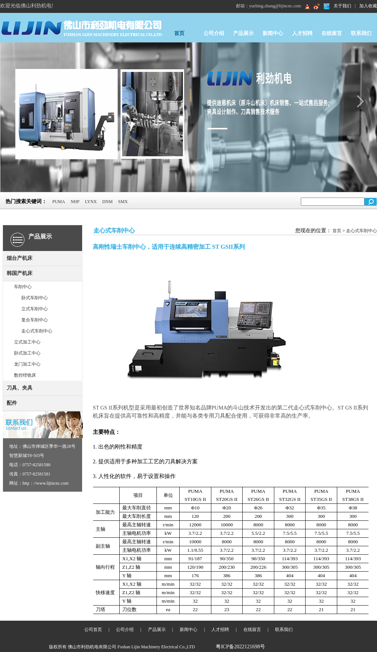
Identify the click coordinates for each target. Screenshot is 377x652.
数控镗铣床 (25, 375)
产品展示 (243, 33)
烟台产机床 (19, 258)
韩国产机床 (19, 273)
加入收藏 (368, 5)
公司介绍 (214, 33)
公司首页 (93, 629)
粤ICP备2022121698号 (240, 646)
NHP (75, 201)
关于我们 (342, 5)
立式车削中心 (34, 308)
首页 (179, 33)
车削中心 (23, 286)
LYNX (91, 201)
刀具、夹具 (19, 388)
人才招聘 (302, 33)
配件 (12, 403)
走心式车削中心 (36, 331)
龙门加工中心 (27, 364)
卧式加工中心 (27, 353)
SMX (123, 201)
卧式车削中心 (34, 297)
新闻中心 (273, 33)
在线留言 (331, 33)
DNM (107, 201)
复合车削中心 (34, 319)
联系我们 (361, 33)
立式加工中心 (27, 342)
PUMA (58, 201)
